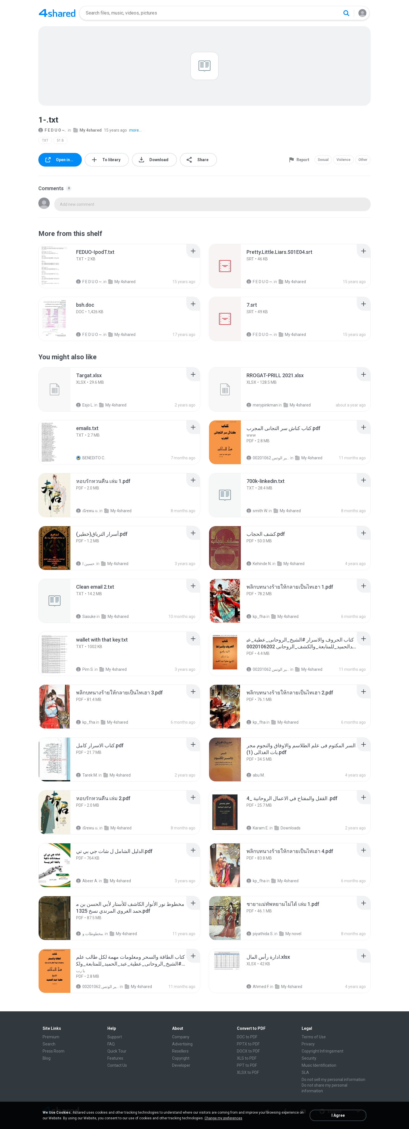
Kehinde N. (259, 563)
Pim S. (85, 669)
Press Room (53, 1051)
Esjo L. (84, 405)
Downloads (287, 828)
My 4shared (87, 130)
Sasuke (86, 616)
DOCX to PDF (248, 1051)
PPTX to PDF (248, 1044)
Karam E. (258, 828)
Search (49, 1044)
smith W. (257, 511)
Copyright (180, 1058)
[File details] (61, 266)
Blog (47, 1058)
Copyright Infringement (322, 1051)
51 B (60, 140)
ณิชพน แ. (87, 511)
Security (309, 1058)
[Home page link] (57, 13)
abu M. (256, 775)
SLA (305, 1072)
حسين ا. (85, 563)
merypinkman (262, 405)
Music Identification (319, 1065)
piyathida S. (260, 933)
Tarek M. (87, 775)
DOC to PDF (247, 1037)
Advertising (182, 1044)
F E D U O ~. (52, 130)
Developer (181, 1065)
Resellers (180, 1051)
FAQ (111, 1044)
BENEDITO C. (90, 458)
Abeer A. (87, 881)
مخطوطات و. (90, 933)
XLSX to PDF (248, 1072)
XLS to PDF (246, 1058)
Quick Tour (116, 1051)
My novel (290, 933)
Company (180, 1037)
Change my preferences (223, 1118)
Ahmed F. (258, 986)
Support (114, 1037)
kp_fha (256, 616)
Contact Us (117, 1065)
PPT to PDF (247, 1065)
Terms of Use (314, 1037)
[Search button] (346, 13)
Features (115, 1058)
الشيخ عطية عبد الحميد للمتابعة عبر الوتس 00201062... (268, 458)
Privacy (308, 1044)
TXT (45, 140)
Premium (51, 1037)
